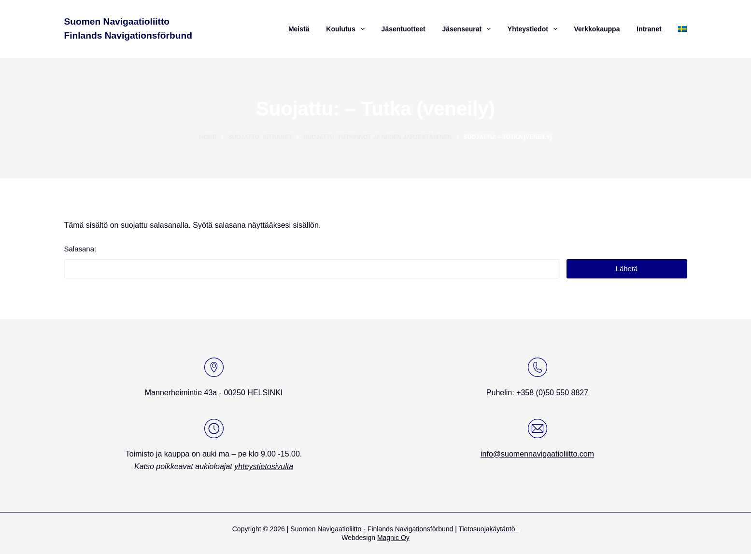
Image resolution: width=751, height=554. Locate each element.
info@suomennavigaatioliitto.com (537, 454)
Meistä (299, 29)
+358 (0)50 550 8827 (552, 392)
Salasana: (311, 261)
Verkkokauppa (597, 29)
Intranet (649, 29)
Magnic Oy (393, 537)
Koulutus (346, 29)
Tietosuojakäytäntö (488, 529)
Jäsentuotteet (403, 29)
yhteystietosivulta (263, 466)
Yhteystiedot (534, 29)
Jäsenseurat (467, 29)
